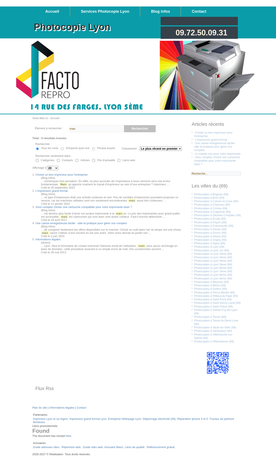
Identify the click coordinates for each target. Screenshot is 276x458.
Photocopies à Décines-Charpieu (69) (217, 215)
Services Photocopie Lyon (105, 11)
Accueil (52, 11)
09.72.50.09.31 (201, 32)
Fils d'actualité (106, 160)
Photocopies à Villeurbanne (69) (214, 341)
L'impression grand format (51, 190)
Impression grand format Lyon (88, 418)
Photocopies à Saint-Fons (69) (213, 299)
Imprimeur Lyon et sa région (50, 418)
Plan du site (39, 407)
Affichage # (39, 168)
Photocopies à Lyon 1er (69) (211, 250)
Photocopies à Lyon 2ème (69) (213, 253)
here (68, 436)
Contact (199, 11)
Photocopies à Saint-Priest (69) (213, 306)
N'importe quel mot (77, 148)
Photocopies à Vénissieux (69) (213, 330)
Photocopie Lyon (72, 27)
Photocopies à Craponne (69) (212, 211)
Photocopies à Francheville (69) (214, 225)
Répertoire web (70, 447)
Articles (85, 160)
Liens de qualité (134, 447)
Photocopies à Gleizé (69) (210, 236)
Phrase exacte (106, 148)
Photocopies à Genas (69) (210, 229)
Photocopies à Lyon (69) (209, 246)
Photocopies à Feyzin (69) (210, 222)
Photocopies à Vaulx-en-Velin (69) (215, 327)
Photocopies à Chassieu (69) (212, 204)
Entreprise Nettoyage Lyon (124, 418)
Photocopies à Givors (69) (210, 232)
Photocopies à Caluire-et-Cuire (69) (216, 201)
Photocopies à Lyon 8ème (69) (213, 274)
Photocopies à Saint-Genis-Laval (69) (217, 302)
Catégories (47, 160)
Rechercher (140, 128)
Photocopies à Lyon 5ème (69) (213, 264)
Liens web (128, 160)
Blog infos (160, 11)
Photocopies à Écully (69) (210, 218)
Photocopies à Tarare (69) (210, 316)
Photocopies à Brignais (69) (211, 194)
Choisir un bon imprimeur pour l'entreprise (61, 174)
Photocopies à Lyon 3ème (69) (213, 257)
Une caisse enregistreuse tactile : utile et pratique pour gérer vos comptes (81, 223)
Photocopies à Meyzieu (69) (211, 281)
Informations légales (47, 239)
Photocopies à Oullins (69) (210, 288)
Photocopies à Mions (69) (210, 285)
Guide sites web (93, 447)
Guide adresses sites (46, 447)
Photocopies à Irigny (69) (209, 243)
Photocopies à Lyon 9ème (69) (213, 278)
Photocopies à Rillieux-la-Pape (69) (216, 295)
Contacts (67, 160)
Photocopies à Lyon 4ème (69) (213, 260)
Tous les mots (49, 148)
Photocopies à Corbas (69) (210, 208)
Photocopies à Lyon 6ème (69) (213, 267)
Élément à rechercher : (49, 128)
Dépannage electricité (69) (159, 418)
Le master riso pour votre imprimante (218, 153)
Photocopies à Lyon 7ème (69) (213, 271)
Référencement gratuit (161, 447)
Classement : (130, 148)
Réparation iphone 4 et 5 (192, 418)
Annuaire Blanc (113, 447)
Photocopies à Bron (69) (209, 197)
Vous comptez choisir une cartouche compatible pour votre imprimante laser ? (83, 207)
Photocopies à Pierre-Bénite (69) (214, 292)
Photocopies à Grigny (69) (210, 239)
